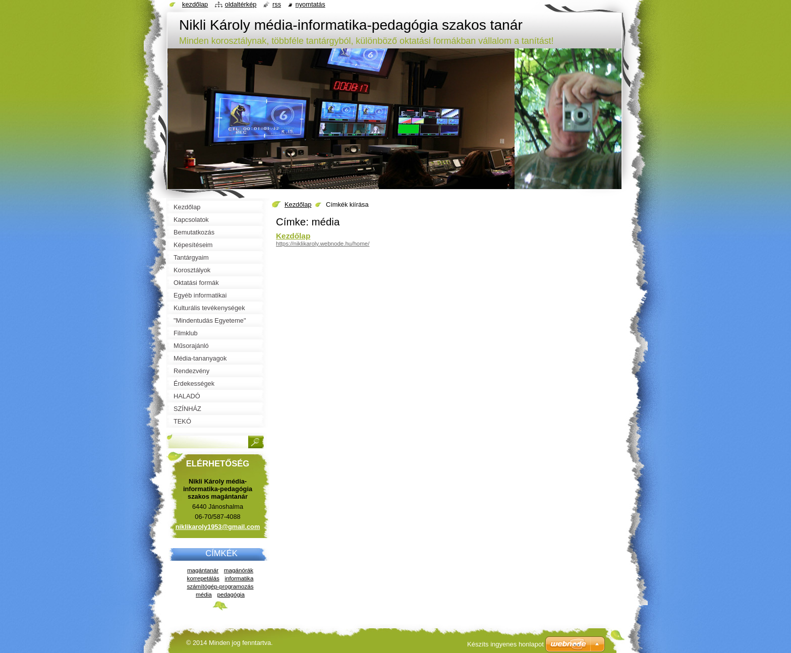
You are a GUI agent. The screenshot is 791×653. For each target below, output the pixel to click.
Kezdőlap (298, 204)
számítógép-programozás (220, 586)
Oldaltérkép (241, 4)
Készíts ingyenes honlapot (505, 644)
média (204, 594)
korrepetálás (203, 578)
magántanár (202, 570)
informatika (238, 578)
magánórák (238, 570)
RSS (276, 4)
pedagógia (230, 594)
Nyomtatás (310, 4)
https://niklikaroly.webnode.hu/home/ (322, 244)
